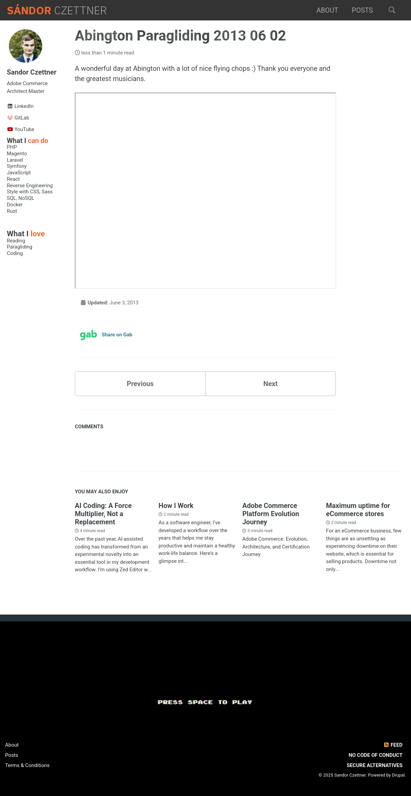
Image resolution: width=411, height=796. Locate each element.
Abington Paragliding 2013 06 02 (182, 35)
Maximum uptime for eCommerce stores (358, 510)
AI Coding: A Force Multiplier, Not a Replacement (103, 514)
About (327, 10)
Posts (362, 10)
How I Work (176, 506)
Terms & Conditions (27, 765)
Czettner (57, 10)
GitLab (18, 118)
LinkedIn (20, 106)
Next (270, 384)
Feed (392, 745)
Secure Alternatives (374, 765)
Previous (140, 384)
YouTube (20, 129)
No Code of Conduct (375, 755)
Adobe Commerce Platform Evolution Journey (270, 514)
